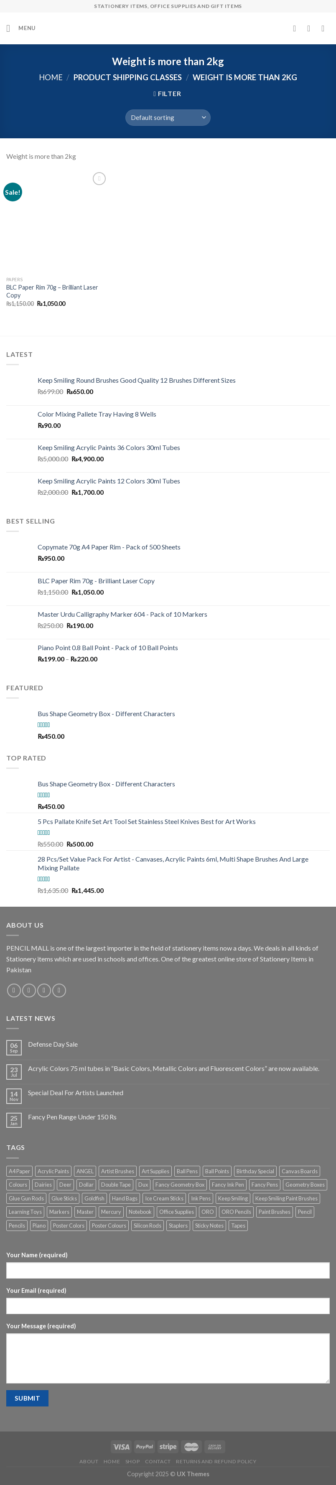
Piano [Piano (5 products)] (39, 1225)
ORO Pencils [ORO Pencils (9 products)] (236, 1211)
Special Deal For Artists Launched (75, 1092)
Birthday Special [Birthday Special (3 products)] (255, 1171)
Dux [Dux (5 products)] (143, 1184)
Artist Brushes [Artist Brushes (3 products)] (117, 1171)
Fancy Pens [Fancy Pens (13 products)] (265, 1184)
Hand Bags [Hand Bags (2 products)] (124, 1198)
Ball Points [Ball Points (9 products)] (217, 1171)
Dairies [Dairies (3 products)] (43, 1184)
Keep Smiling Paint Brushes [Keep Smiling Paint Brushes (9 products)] (286, 1198)
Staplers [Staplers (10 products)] (178, 1225)
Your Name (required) (37, 1255)
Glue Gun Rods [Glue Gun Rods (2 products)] (26, 1198)
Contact (158, 1461)
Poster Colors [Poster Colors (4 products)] (68, 1225)
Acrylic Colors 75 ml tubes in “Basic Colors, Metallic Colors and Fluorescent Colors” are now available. (173, 1068)
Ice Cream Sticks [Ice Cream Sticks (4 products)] (164, 1198)
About (88, 1461)
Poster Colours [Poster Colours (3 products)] (109, 1225)
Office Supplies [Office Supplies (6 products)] (176, 1211)
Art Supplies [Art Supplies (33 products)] (155, 1171)
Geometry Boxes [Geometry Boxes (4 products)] (305, 1184)
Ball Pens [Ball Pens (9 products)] (187, 1171)
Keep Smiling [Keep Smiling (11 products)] (233, 1198)
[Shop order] (167, 117)
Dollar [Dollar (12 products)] (86, 1184)
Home (51, 77)
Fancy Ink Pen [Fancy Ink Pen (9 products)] (228, 1184)
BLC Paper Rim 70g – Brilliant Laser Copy (52, 291)
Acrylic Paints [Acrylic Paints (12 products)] (53, 1171)
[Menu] (21, 28)
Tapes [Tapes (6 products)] (238, 1225)
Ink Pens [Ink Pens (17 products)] (201, 1198)
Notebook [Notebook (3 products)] (140, 1211)
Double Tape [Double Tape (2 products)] (116, 1184)
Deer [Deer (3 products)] (65, 1184)
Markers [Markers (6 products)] (59, 1211)
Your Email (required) (36, 1290)
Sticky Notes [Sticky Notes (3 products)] (209, 1225)
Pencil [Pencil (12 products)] (305, 1211)
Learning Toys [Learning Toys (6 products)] (25, 1211)
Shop (132, 1461)
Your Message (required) (41, 1326)
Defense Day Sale (53, 1044)
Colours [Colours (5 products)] (18, 1184)
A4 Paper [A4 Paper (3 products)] (19, 1171)
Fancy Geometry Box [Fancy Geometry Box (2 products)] (179, 1184)
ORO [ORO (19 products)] (207, 1211)
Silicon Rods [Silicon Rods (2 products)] (147, 1225)
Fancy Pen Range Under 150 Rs (72, 1117)
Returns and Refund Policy (216, 1461)
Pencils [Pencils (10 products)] (17, 1225)
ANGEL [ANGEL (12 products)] (85, 1171)
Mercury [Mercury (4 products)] (111, 1211)
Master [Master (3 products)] (85, 1211)
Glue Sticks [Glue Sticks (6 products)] (64, 1198)
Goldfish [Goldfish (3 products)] (94, 1198)
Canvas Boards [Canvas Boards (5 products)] (300, 1171)
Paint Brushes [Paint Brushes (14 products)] (274, 1211)
